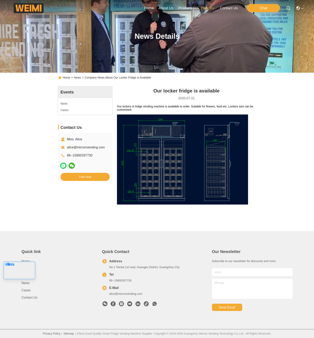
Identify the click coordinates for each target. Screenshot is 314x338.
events (208, 8)
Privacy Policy (51, 333)
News (77, 77)
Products (28, 275)
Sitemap (69, 333)
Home (149, 8)
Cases (26, 290)
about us (166, 8)
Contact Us (30, 297)
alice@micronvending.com (86, 147)
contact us (229, 8)
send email (227, 307)
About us (28, 268)
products (187, 8)
